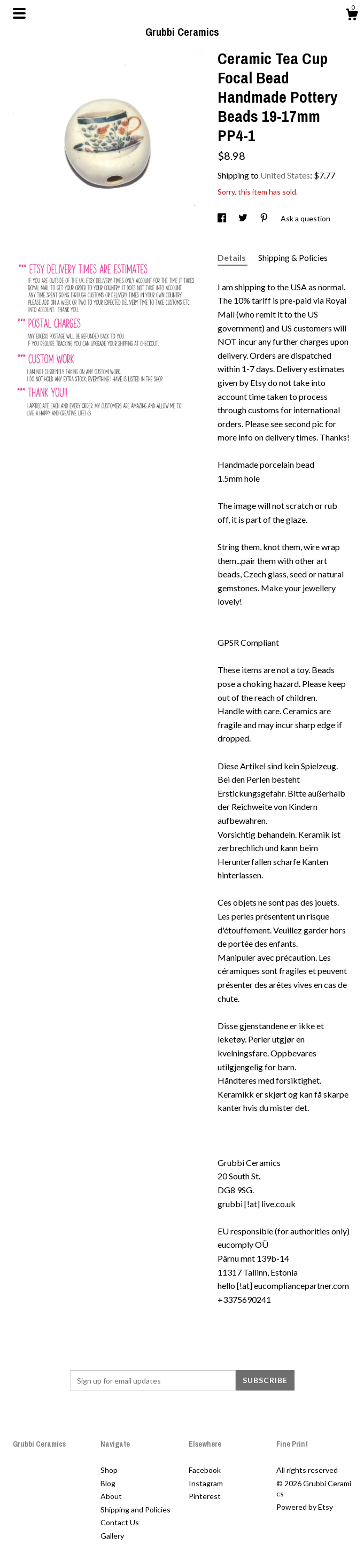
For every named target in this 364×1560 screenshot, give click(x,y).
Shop (109, 1469)
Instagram (206, 1483)
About (111, 1496)
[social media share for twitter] (243, 218)
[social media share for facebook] (223, 218)
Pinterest (205, 1496)
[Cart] (352, 16)
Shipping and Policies (135, 1509)
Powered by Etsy (304, 1506)
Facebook (205, 1469)
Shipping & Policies (293, 257)
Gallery (112, 1535)
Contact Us (119, 1522)
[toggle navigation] (19, 13)
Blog (107, 1483)
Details (232, 257)
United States (285, 175)
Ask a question (305, 218)
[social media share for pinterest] (265, 218)
